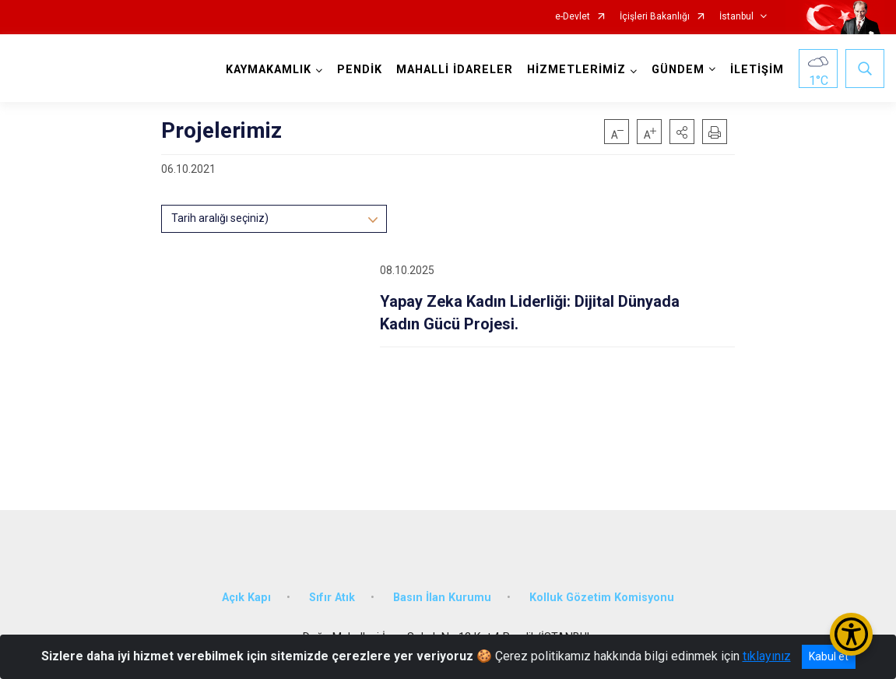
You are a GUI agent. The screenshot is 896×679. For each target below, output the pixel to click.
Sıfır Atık (332, 597)
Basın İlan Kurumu (442, 597)
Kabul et (829, 656)
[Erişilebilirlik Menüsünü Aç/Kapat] (851, 634)
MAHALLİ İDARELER (454, 69)
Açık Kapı (246, 597)
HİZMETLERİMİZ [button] (576, 69)
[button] (681, 131)
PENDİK (359, 69)
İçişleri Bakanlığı (655, 17)
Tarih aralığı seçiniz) (220, 218)
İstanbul (736, 17)
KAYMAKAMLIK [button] (268, 69)
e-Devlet (572, 17)
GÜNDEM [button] (678, 69)
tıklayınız (767, 656)
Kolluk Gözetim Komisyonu (601, 597)
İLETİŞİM (757, 69)
